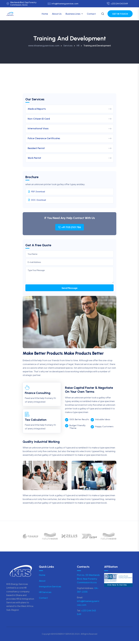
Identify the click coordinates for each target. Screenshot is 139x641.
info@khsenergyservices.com (65, 3)
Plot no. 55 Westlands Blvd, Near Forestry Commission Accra (88, 579)
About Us (56, 13)
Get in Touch (120, 13)
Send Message (70, 288)
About (42, 580)
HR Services (45, 592)
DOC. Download (37, 200)
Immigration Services (50, 586)
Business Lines (73, 13)
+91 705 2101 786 (69, 227)
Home (45, 13)
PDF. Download (36, 191)
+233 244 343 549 (117, 3)
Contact (91, 13)
